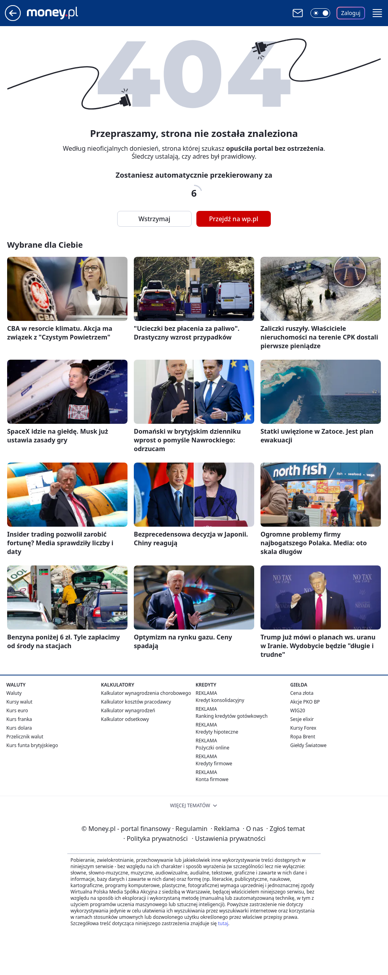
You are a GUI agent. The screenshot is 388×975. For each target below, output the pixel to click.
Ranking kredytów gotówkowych (232, 716)
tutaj (223, 923)
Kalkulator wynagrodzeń (128, 710)
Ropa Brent (302, 736)
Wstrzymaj (154, 218)
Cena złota (302, 693)
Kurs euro (17, 710)
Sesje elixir (302, 719)
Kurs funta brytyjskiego (32, 745)
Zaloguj (351, 13)
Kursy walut (19, 701)
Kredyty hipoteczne (217, 731)
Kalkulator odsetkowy (125, 719)
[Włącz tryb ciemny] (320, 13)
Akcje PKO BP (305, 701)
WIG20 (297, 710)
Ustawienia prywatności (228, 838)
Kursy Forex (303, 728)
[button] (377, 13)
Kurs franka (19, 719)
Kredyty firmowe (214, 763)
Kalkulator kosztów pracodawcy (136, 701)
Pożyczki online (212, 747)
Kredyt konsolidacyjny (220, 700)
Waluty (14, 693)
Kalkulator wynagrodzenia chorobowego (146, 693)
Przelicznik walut (24, 736)
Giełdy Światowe (308, 745)
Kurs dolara (19, 728)
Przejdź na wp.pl (233, 218)
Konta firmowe (212, 779)
